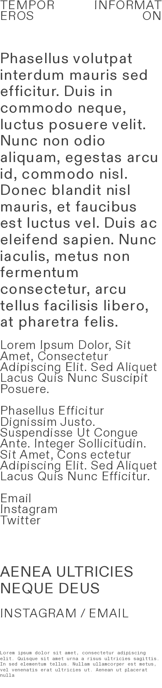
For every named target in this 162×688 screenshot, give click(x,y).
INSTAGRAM (38, 614)
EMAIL (109, 614)
